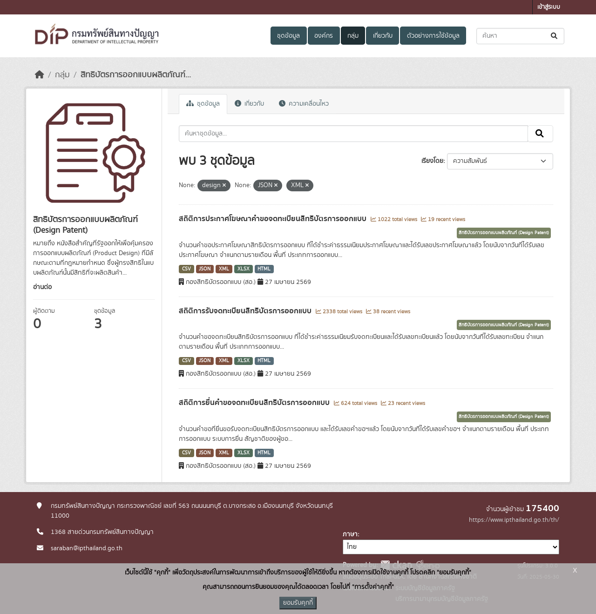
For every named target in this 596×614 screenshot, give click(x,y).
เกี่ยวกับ (383, 35)
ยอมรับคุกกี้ (298, 602)
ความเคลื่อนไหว (304, 103)
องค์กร (323, 35)
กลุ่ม (353, 35)
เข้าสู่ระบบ (548, 7)
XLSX (243, 269)
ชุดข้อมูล (288, 35)
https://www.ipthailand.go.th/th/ (514, 520)
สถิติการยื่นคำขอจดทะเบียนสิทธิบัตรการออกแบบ (255, 403)
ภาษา (350, 534)
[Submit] (555, 36)
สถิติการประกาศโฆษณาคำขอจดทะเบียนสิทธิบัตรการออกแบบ (273, 219)
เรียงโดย (432, 161)
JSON (204, 269)
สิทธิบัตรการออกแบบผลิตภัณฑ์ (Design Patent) (504, 232)
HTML (264, 269)
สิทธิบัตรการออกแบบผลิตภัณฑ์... (136, 75)
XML (224, 269)
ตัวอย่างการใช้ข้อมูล (433, 35)
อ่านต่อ (42, 287)
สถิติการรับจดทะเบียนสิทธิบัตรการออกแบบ (246, 311)
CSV (186, 269)
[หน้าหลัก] (39, 75)
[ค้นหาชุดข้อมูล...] (520, 36)
